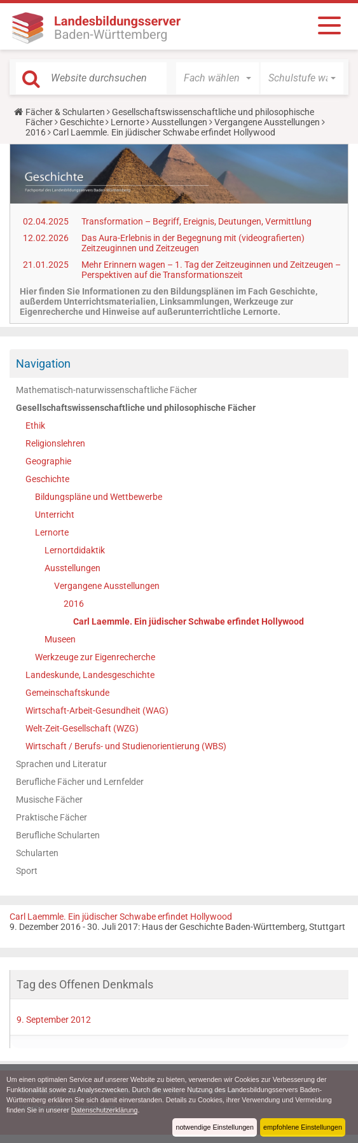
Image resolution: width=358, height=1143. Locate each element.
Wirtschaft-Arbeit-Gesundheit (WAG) (97, 710)
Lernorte (127, 122)
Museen (60, 639)
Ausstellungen (179, 122)
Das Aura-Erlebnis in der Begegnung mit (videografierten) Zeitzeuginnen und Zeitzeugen (193, 243)
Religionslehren (55, 443)
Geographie (48, 461)
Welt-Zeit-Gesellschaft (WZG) (82, 728)
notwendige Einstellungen (215, 1127)
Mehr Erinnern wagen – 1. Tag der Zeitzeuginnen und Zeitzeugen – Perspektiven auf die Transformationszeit (211, 270)
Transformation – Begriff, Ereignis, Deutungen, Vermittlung (196, 221)
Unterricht (54, 514)
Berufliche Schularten (58, 835)
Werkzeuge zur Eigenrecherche (95, 657)
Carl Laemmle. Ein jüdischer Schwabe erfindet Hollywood (188, 621)
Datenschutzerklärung (104, 1110)
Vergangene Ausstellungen (267, 122)
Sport (27, 871)
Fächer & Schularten (65, 112)
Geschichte (82, 122)
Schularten (37, 853)
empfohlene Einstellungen (302, 1127)
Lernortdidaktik (75, 550)
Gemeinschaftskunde (67, 693)
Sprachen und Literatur (61, 764)
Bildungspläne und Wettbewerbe (98, 497)
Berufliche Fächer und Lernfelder (80, 782)
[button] (217, 78)
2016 (35, 132)
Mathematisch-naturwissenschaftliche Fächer (106, 390)
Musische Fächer (49, 799)
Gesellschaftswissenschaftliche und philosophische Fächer (136, 408)
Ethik (35, 425)
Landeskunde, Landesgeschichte (90, 675)
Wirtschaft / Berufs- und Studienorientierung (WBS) (125, 746)
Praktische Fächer (51, 817)
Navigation (43, 363)
